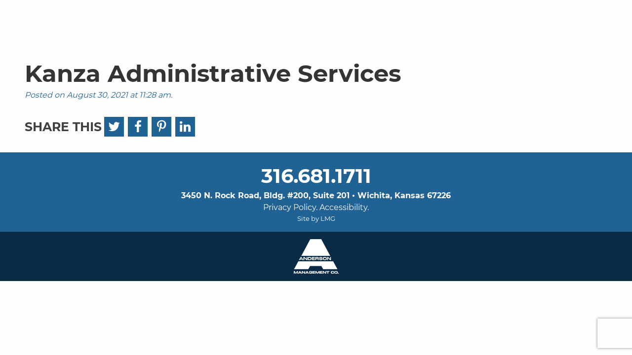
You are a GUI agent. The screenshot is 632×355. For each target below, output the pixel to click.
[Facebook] (138, 127)
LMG (327, 218)
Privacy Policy (289, 207)
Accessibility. (344, 207)
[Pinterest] (161, 127)
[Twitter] (114, 127)
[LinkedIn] (185, 127)
